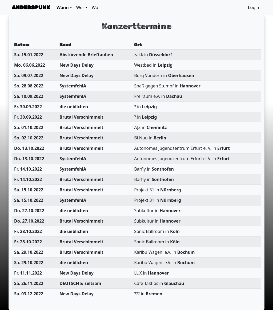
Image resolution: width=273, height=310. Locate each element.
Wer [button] (80, 7)
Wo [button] (95, 7)
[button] (64, 7)
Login (253, 7)
